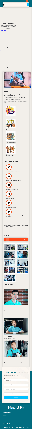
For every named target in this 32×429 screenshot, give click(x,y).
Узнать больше (3, 30)
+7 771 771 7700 (5, 415)
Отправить (16, 397)
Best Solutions (27, 427)
